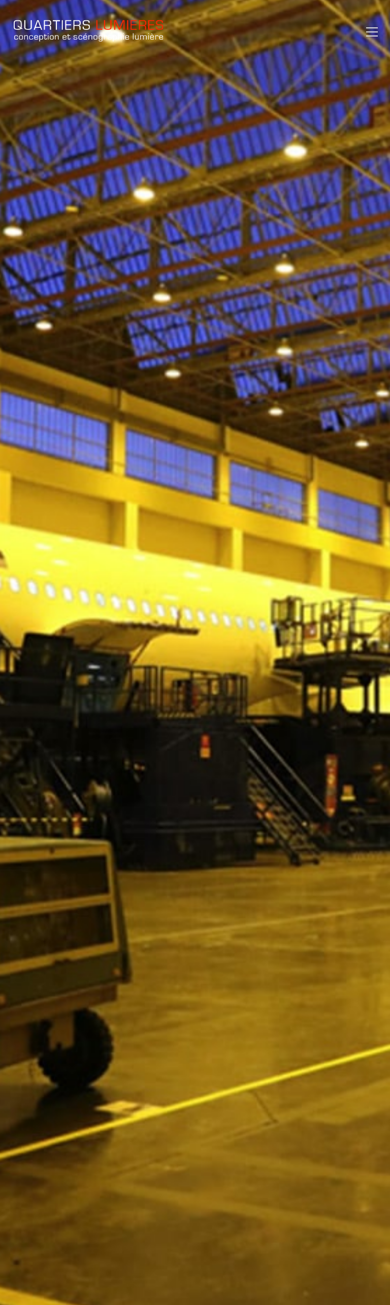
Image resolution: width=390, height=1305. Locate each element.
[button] (369, 32)
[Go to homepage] (88, 32)
